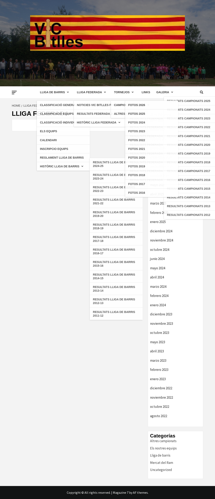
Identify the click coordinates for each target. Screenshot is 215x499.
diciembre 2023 (161, 314)
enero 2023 (158, 379)
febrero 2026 (159, 138)
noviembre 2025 (161, 166)
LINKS (146, 92)
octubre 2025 (159, 175)
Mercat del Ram (161, 462)
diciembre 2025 (161, 157)
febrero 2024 (159, 295)
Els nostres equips (163, 448)
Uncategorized (161, 470)
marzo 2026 (158, 129)
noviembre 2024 (161, 240)
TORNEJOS (125, 92)
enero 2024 (158, 305)
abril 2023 (157, 351)
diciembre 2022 (161, 388)
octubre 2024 (159, 249)
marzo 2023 (158, 360)
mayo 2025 (157, 185)
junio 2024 (157, 259)
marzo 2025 (158, 203)
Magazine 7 (120, 492)
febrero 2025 (159, 212)
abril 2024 (157, 277)
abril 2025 (157, 194)
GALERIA (165, 92)
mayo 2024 (157, 268)
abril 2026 (157, 120)
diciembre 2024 (161, 231)
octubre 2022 (159, 406)
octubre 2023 (159, 332)
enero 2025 (158, 222)
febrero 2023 (159, 369)
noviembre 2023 (161, 323)
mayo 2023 (157, 342)
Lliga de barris (160, 455)
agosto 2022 (158, 416)
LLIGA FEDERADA (92, 92)
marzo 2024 (158, 286)
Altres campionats (163, 441)
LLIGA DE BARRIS (55, 92)
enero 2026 (158, 148)
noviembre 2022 (161, 397)
